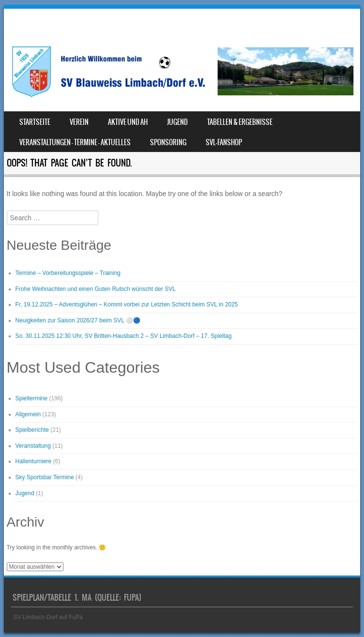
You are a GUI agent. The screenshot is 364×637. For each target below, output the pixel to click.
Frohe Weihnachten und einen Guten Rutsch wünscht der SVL (95, 289)
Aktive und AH (128, 122)
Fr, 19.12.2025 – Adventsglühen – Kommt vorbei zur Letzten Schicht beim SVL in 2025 (126, 304)
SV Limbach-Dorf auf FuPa (48, 617)
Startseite (34, 122)
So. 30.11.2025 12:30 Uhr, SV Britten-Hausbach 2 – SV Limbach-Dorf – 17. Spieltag (123, 336)
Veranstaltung (33, 445)
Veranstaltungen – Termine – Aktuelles (75, 142)
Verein (79, 122)
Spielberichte (32, 429)
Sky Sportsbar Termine (44, 477)
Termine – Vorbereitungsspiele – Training (68, 273)
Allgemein (28, 414)
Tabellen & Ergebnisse (240, 122)
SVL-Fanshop (224, 142)
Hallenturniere (33, 461)
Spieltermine (31, 398)
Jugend (177, 122)
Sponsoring (168, 142)
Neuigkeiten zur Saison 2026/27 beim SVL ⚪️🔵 (77, 320)
